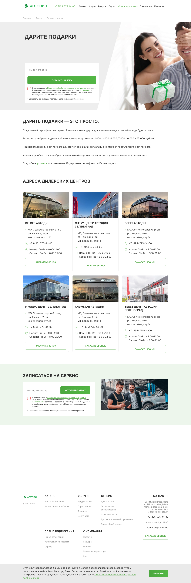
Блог (85, 556)
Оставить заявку (62, 80)
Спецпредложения (128, 6)
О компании (146, 6)
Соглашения (85, 90)
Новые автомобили (54, 501)
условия (42, 163)
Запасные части (109, 514)
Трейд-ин (82, 511)
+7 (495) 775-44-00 (65, 6)
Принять (158, 573)
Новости (87, 537)
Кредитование (85, 501)
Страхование (84, 506)
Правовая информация (94, 551)
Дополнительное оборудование (117, 519)
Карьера (87, 541)
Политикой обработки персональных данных (66, 88)
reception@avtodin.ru (157, 527)
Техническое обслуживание (108, 508)
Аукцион (102, 6)
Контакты (159, 6)
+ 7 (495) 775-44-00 (91, 326)
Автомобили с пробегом (57, 506)
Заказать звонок (46, 262)
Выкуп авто (83, 516)
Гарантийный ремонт (111, 524)
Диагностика (107, 501)
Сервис (112, 6)
